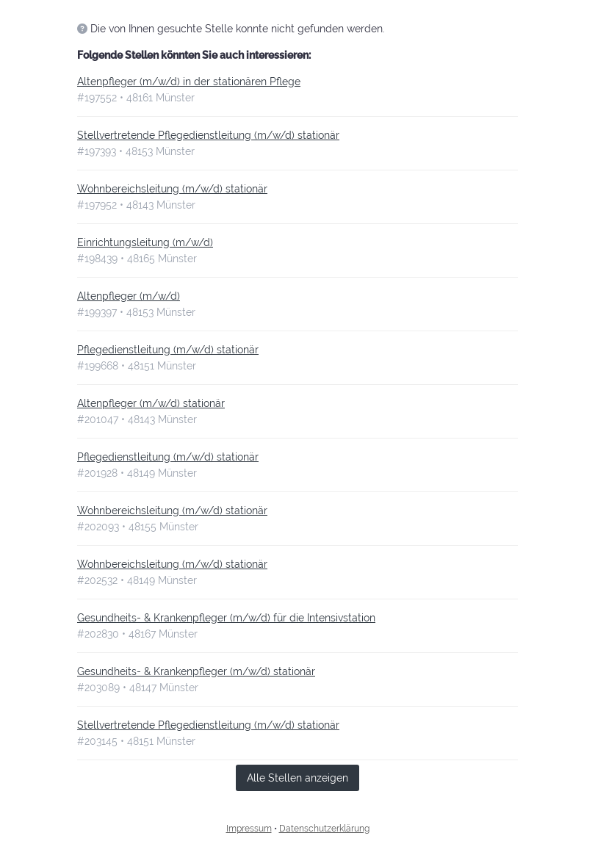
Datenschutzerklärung (324, 828)
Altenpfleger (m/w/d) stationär (151, 403)
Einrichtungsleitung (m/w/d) (145, 242)
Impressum (249, 828)
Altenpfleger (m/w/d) (128, 296)
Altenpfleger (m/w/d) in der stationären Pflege (188, 81)
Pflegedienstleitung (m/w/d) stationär (168, 350)
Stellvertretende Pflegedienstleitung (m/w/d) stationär (208, 135)
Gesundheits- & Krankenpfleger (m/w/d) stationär (196, 671)
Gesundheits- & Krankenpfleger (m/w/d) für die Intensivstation (226, 618)
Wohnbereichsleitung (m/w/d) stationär (172, 189)
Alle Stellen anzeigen (297, 778)
